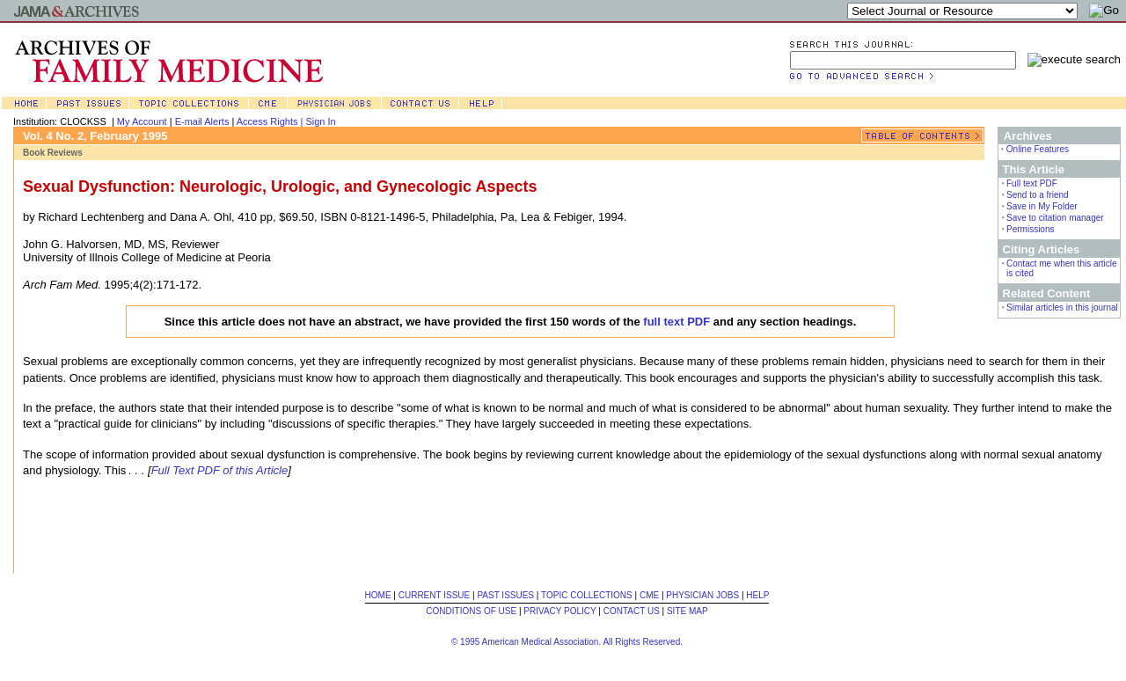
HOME (378, 595)
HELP (757, 595)
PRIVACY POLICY (559, 611)
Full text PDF (1031, 183)
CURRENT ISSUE (434, 595)
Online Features (1037, 149)
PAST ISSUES (505, 595)
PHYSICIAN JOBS (702, 595)
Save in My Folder (1042, 206)
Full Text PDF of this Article (220, 470)
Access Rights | (271, 121)
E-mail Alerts (202, 121)
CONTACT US (631, 611)
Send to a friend (1037, 195)
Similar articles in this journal (1062, 307)
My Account (142, 121)
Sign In (320, 121)
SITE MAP (687, 611)
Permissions (1030, 229)
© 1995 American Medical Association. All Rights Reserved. (567, 642)
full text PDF (676, 321)
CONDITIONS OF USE (471, 611)
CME (649, 595)
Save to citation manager (1055, 218)
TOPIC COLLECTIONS (586, 595)
